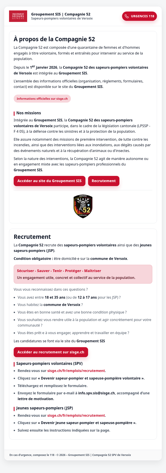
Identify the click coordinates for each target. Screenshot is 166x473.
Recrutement (104, 180)
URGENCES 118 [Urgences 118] (139, 16)
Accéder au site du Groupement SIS (49, 180)
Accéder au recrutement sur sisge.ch (50, 352)
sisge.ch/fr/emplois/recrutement (76, 370)
